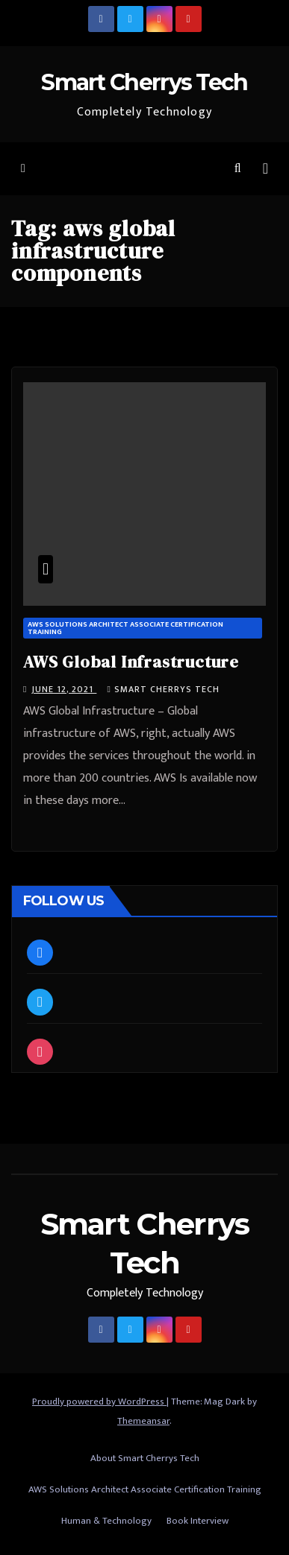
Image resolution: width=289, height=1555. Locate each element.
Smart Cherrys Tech (144, 82)
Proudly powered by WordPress (99, 1401)
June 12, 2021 (63, 689)
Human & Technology (106, 1521)
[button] (237, 169)
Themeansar (143, 1421)
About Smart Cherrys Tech (144, 1458)
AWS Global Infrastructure (131, 661)
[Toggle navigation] (265, 168)
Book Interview (198, 1521)
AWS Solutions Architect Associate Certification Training (125, 628)
